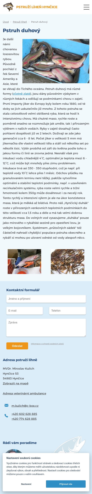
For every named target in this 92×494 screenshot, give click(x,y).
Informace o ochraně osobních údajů (47, 344)
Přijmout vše (65, 484)
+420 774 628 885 (24, 418)
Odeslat (17, 346)
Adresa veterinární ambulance (24, 393)
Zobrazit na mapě (15, 383)
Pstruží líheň (20, 22)
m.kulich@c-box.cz (25, 405)
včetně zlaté (21, 93)
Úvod (6, 22)
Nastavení (26, 484)
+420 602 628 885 (24, 414)
